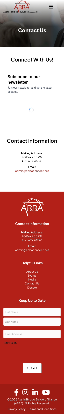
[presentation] (29, 353)
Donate (32, 287)
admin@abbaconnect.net (32, 171)
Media (32, 279)
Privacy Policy (17, 409)
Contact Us (32, 283)
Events (32, 275)
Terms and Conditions (42, 409)
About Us (32, 271)
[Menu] (51, 6)
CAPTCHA (10, 343)
